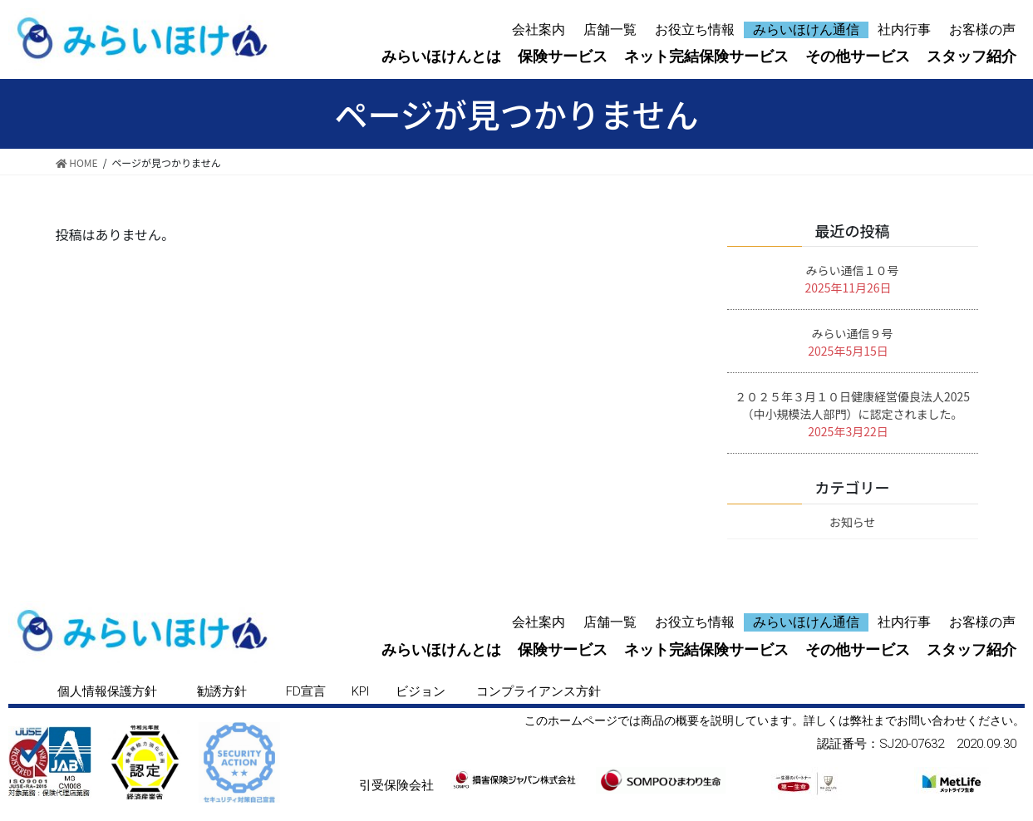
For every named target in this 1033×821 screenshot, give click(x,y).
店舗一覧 (610, 29)
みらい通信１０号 (852, 270)
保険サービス (563, 56)
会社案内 (538, 29)
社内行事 (904, 29)
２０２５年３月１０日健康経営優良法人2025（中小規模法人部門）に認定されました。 (852, 405)
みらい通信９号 (852, 333)
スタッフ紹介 (971, 56)
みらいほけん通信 (806, 29)
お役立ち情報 (695, 29)
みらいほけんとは (441, 56)
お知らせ (852, 522)
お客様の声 (982, 29)
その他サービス (857, 56)
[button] (107, 692)
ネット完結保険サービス (706, 56)
